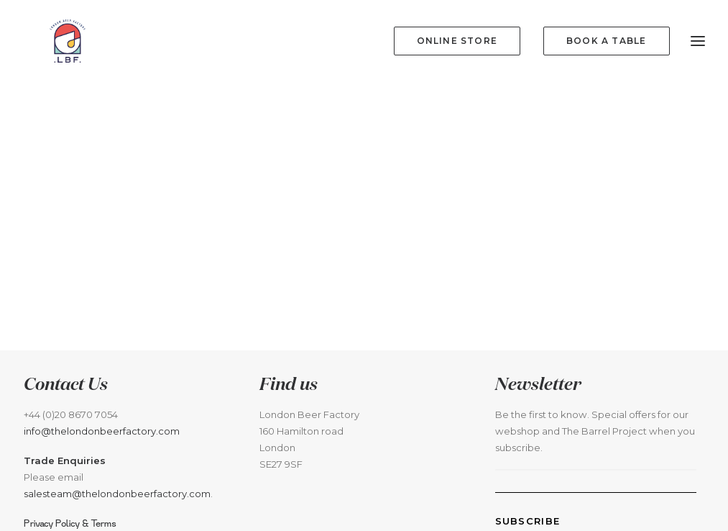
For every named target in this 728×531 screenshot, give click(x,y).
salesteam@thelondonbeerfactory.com (117, 508)
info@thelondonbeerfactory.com (102, 445)
